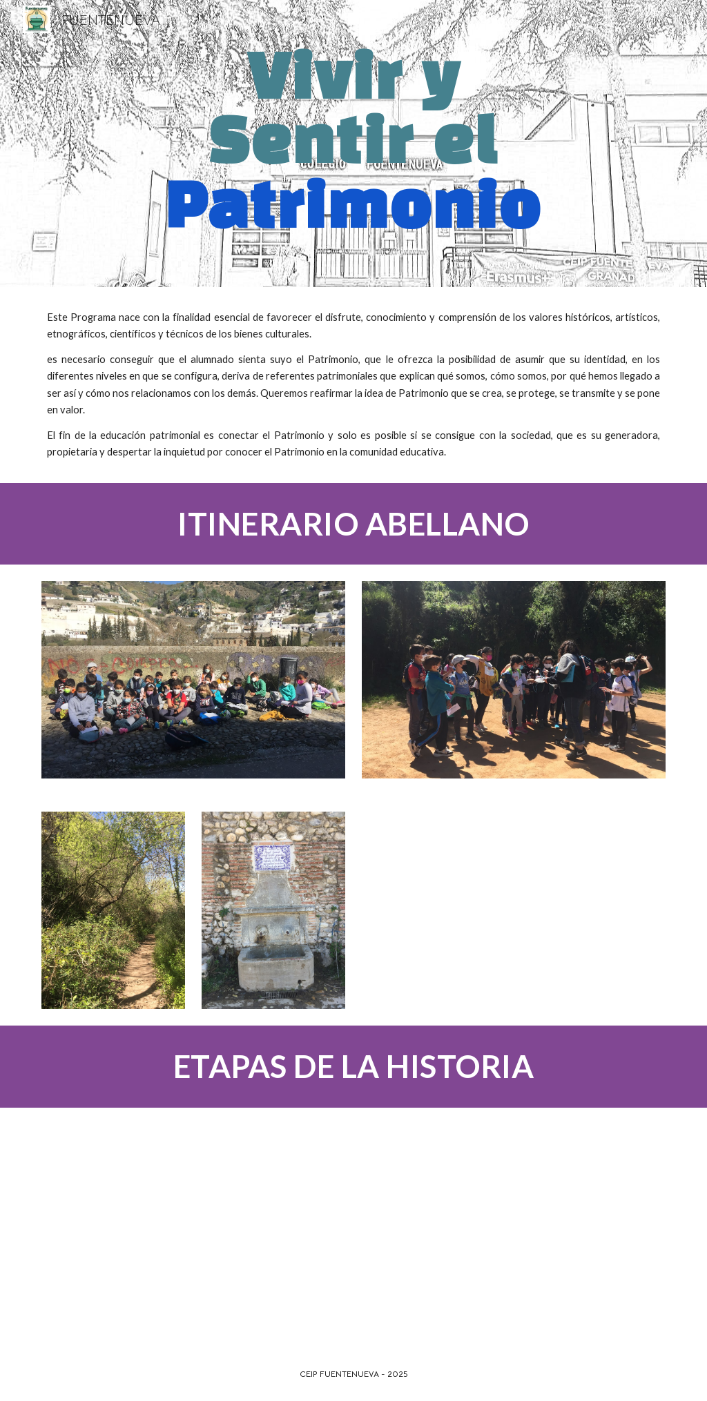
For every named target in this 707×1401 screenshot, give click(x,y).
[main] (353, 143)
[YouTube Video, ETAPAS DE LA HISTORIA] (193, 1227)
